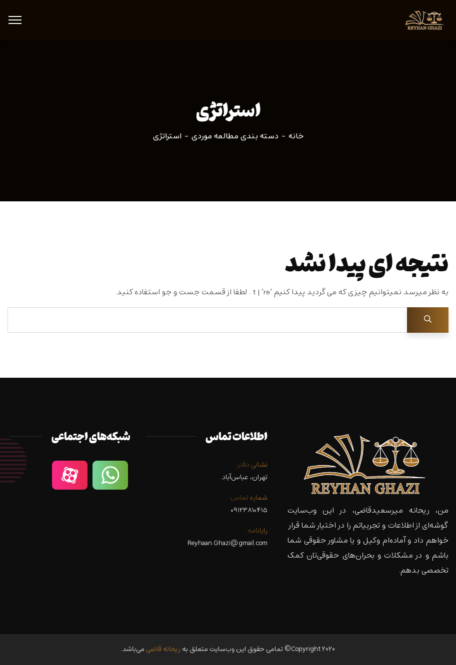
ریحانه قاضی (163, 649)
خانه (296, 136)
